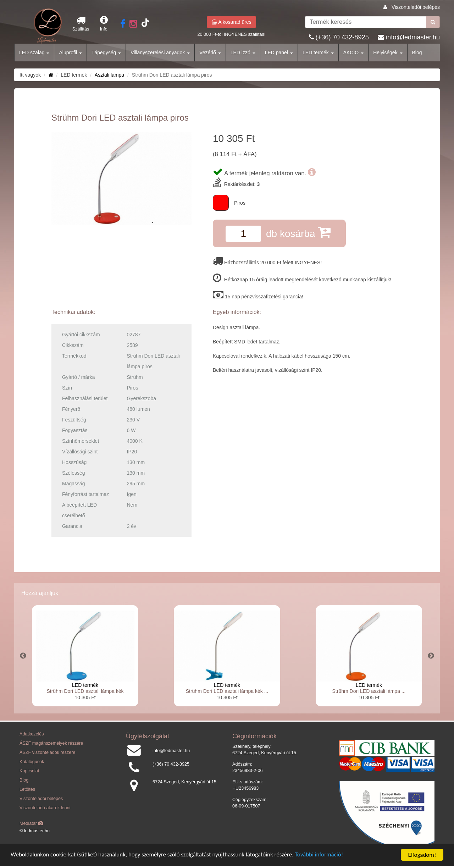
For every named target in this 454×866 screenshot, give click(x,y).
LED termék (318, 52)
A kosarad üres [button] (231, 22)
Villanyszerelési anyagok (160, 52)
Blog (417, 52)
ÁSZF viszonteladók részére (47, 752)
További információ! (320, 855)
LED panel (279, 52)
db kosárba (298, 232)
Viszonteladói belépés (416, 7)
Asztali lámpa (109, 75)
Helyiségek (387, 52)
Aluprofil (70, 52)
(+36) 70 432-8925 (342, 37)
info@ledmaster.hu (413, 37)
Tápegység (106, 52)
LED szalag (34, 52)
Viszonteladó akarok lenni (45, 807)
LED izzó (243, 52)
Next (430, 656)
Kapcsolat (29, 770)
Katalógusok (32, 761)
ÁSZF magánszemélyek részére (51, 743)
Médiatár (31, 823)
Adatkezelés (32, 734)
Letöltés (27, 789)
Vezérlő (210, 52)
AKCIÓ (353, 52)
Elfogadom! (422, 855)
